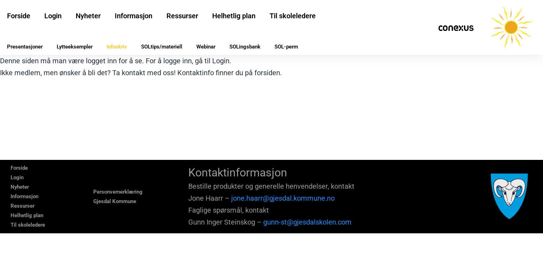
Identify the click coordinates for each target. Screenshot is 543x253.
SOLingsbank (244, 47)
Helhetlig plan (233, 16)
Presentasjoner (25, 47)
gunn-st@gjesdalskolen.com (307, 222)
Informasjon (133, 16)
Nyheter (88, 16)
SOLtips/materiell (161, 47)
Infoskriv (117, 47)
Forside (18, 16)
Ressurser (182, 16)
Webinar (205, 47)
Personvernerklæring (118, 192)
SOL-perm (286, 47)
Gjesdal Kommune (114, 201)
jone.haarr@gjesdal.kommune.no (283, 198)
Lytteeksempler (75, 47)
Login (53, 16)
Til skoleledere (293, 16)
